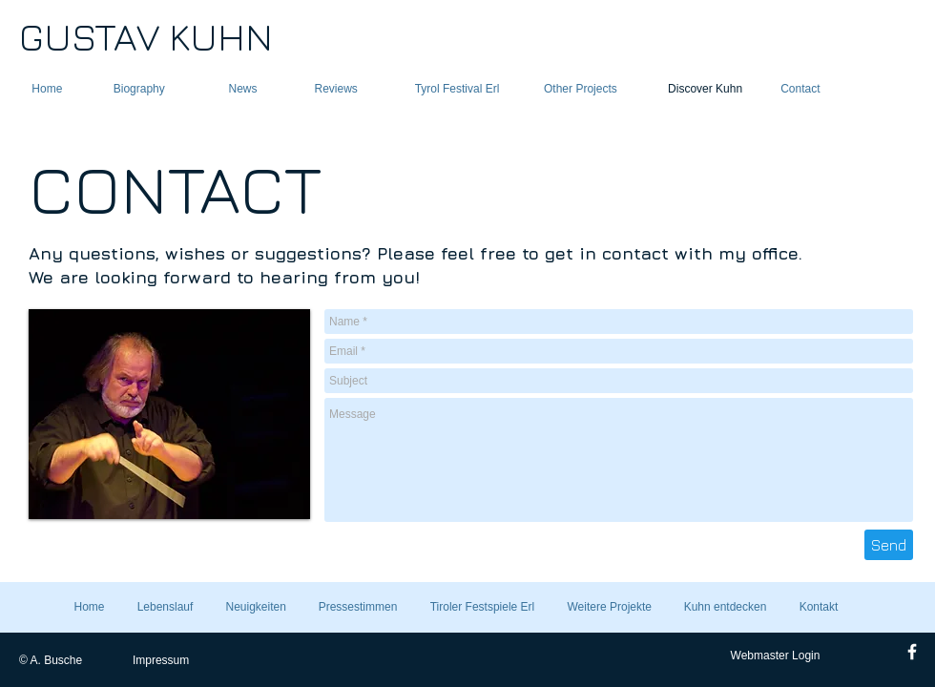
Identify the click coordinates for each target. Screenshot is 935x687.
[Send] (888, 545)
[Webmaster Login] (775, 655)
